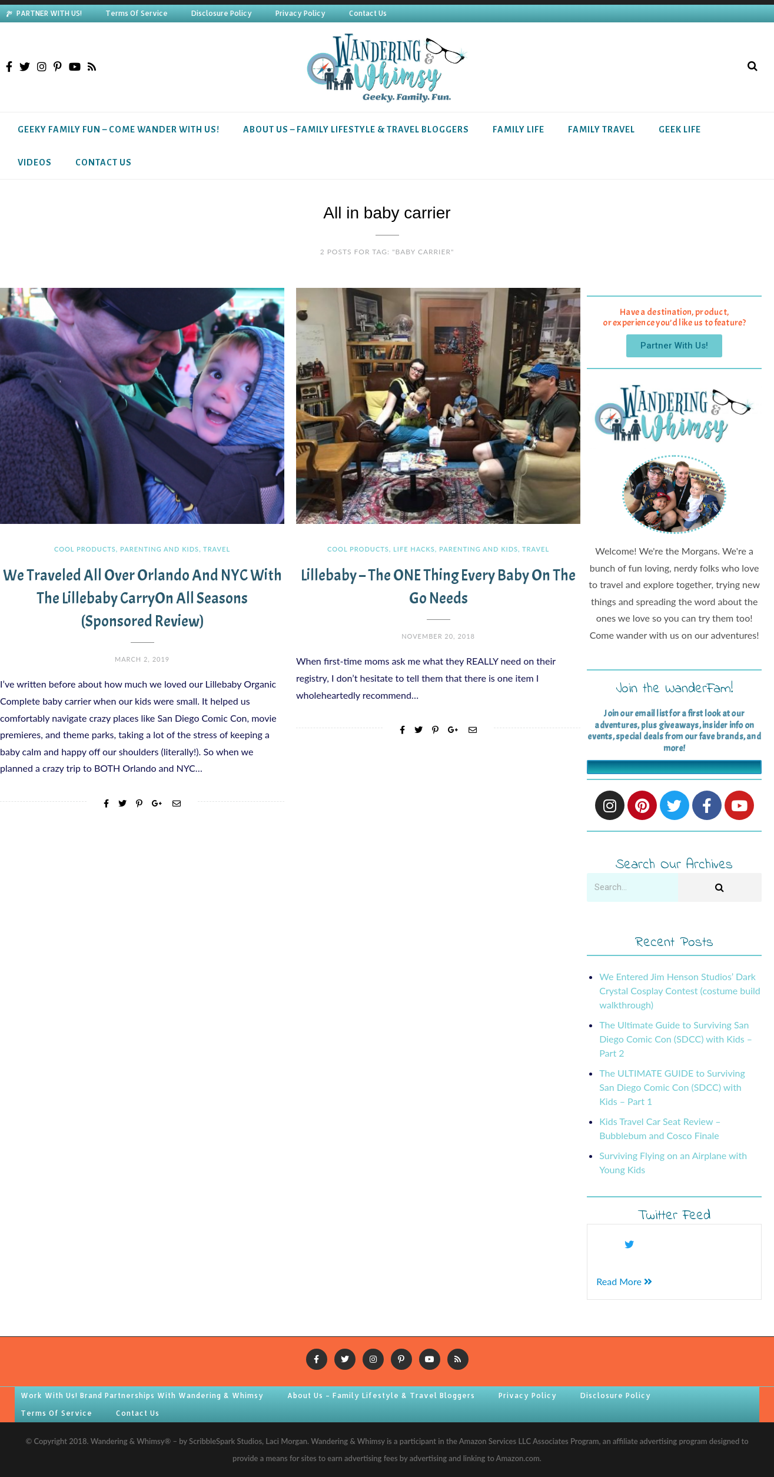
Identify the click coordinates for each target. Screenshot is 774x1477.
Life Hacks (414, 549)
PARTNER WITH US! (49, 13)
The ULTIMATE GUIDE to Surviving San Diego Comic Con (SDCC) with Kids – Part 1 (672, 1087)
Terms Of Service (136, 13)
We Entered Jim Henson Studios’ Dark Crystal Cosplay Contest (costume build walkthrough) (679, 990)
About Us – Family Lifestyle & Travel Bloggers (356, 129)
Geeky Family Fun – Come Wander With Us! (119, 129)
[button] (674, 345)
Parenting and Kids (159, 549)
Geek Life (680, 129)
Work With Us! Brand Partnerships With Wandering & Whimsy (142, 1395)
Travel (216, 549)
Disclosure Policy (221, 13)
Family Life (518, 129)
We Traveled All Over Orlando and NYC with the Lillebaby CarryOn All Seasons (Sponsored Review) (142, 598)
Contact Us (368, 13)
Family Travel (601, 129)
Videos (35, 162)
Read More (624, 1281)
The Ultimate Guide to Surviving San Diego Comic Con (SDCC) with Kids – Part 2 (675, 1038)
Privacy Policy (300, 13)
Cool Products (85, 549)
